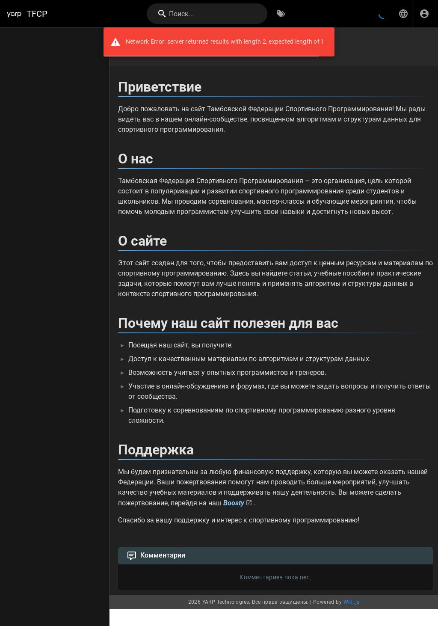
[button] (403, 13)
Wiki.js (351, 602)
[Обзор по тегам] (281, 13)
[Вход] (424, 13)
